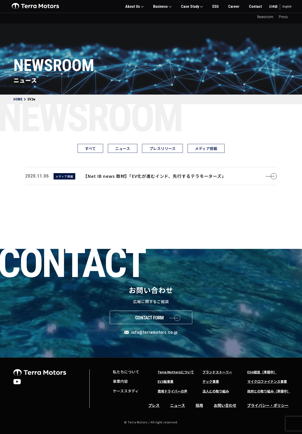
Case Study (190, 6)
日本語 (273, 6)
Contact (255, 6)
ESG (215, 6)
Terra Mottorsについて (176, 372)
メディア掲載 (206, 148)
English (286, 6)
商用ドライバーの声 (172, 391)
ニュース (122, 148)
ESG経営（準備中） (262, 372)
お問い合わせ (225, 405)
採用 (199, 405)
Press (283, 17)
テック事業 (210, 381)
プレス (153, 405)
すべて (90, 148)
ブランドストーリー (217, 372)
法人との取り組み (215, 391)
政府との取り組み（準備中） (268, 391)
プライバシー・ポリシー (268, 405)
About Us (132, 6)
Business (160, 6)
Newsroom (265, 17)
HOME (18, 99)
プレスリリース (162, 148)
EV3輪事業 (165, 381)
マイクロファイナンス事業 (267, 381)
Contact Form (149, 318)
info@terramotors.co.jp (154, 332)
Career (233, 6)
